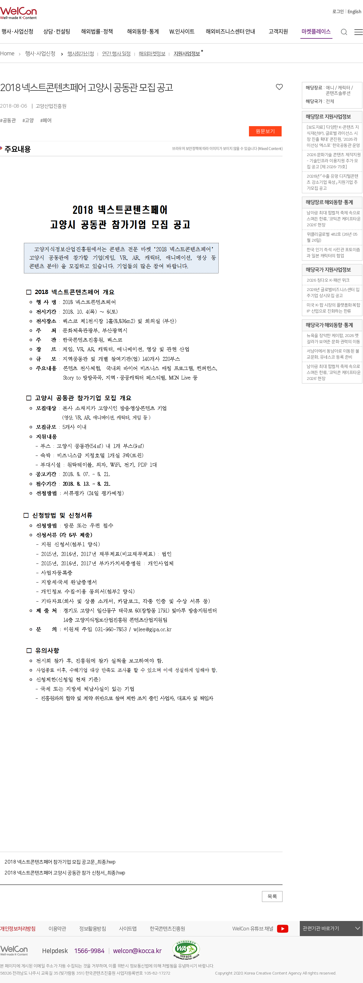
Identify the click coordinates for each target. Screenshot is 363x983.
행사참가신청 (80, 54)
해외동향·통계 (143, 31)
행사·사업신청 (17, 31)
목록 (272, 896)
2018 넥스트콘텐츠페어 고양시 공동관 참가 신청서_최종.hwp (65, 873)
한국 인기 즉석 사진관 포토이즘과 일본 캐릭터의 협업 (333, 252)
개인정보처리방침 (17, 929)
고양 (29, 120)
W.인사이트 (182, 31)
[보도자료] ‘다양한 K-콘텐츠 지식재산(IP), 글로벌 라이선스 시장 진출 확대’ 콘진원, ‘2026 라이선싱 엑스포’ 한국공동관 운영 (333, 136)
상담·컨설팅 (56, 31)
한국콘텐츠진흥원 (167, 929)
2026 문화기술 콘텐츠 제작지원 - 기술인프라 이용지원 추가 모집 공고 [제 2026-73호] (334, 160)
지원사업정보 (187, 54)
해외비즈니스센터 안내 (230, 31)
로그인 (338, 11)
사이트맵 (127, 929)
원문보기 (265, 131)
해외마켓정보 (152, 54)
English (354, 11)
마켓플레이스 (316, 31)
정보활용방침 (92, 929)
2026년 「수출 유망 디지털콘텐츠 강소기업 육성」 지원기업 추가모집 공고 (332, 182)
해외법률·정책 (97, 31)
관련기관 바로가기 (321, 928)
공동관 (9, 120)
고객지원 (278, 31)
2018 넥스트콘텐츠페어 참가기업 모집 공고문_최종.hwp (60, 862)
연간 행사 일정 (116, 54)
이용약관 (57, 929)
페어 (47, 120)
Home (7, 54)
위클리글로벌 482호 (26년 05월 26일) (332, 237)
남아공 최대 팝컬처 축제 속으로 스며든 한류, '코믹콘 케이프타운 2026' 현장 (334, 219)
